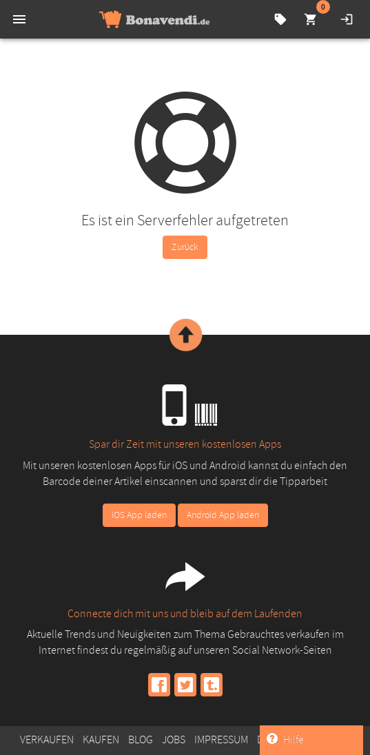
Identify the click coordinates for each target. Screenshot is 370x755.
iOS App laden (139, 515)
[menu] (19, 19)
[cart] (310, 19)
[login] (346, 19)
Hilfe (285, 740)
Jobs (173, 740)
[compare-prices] (280, 19)
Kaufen (101, 740)
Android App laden (223, 515)
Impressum (221, 740)
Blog (140, 740)
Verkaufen (47, 740)
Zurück (185, 247)
